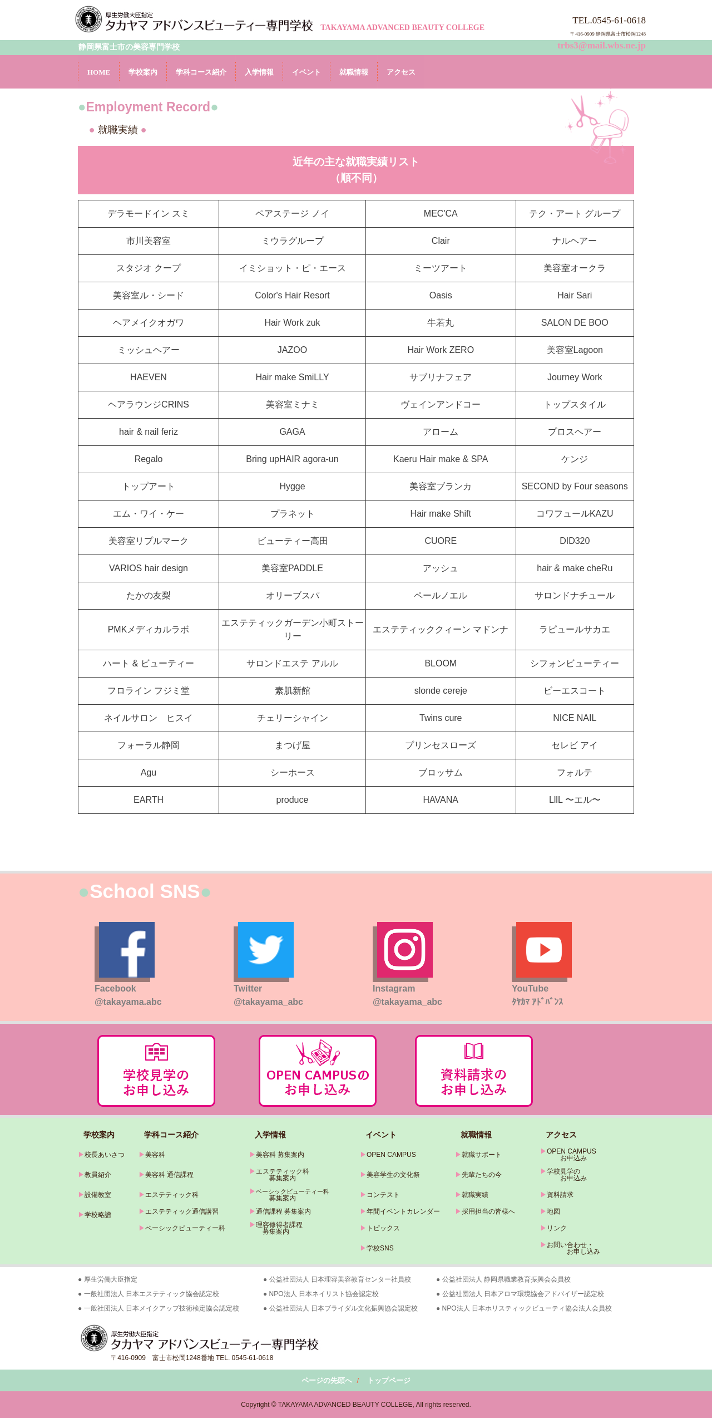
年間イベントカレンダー (403, 1211)
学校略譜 (98, 1215)
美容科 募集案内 (280, 1155)
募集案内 (272, 1198)
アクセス (401, 72)
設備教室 (98, 1195)
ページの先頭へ (326, 1380)
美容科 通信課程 (169, 1175)
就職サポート (482, 1155)
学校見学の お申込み (563, 1174)
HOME (98, 72)
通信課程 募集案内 (283, 1211)
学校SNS (380, 1248)
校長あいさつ (105, 1155)
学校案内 (142, 72)
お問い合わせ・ (570, 1245)
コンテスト (383, 1195)
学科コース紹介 (201, 72)
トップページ (389, 1380)
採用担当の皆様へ (488, 1211)
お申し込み (570, 1251)
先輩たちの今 (482, 1175)
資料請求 (560, 1195)
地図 (553, 1211)
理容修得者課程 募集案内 (276, 1228)
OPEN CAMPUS (391, 1155)
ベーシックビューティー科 (185, 1228)
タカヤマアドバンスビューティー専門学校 (196, 19)
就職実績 (475, 1195)
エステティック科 (172, 1195)
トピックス (383, 1228)
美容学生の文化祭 (393, 1175)
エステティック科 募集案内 (279, 1174)
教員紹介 (98, 1175)
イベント (306, 72)
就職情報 (353, 72)
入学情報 (259, 72)
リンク (557, 1228)
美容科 (155, 1155)
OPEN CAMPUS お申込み (568, 1154)
